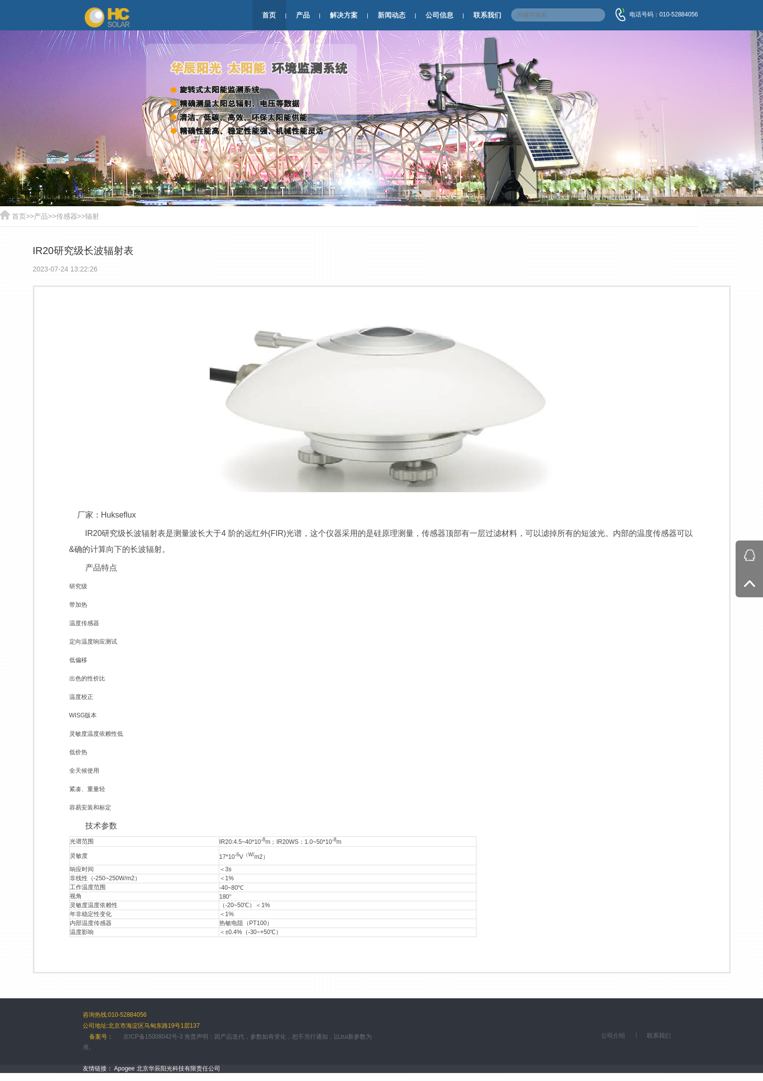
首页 (269, 15)
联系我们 (487, 15)
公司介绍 (613, 1035)
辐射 (92, 216)
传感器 (66, 216)
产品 (303, 15)
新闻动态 (392, 15)
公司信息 (440, 15)
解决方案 (344, 15)
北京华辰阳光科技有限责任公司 (178, 1068)
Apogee (124, 1068)
